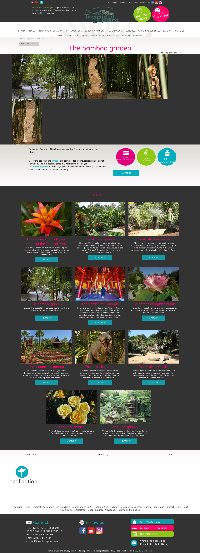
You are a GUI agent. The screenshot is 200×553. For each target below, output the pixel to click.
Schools (130, 31)
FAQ (136, 2)
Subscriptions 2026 (95, 31)
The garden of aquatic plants (154, 304)
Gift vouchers (74, 31)
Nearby (126, 35)
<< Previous (30, 454)
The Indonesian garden (46, 367)
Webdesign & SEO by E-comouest (137, 551)
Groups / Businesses (149, 31)
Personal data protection (98, 551)
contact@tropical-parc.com (42, 541)
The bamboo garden (46, 304)
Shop (116, 35)
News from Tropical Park (96, 35)
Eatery (166, 31)
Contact (122, 2)
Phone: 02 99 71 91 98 (39, 534)
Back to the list (29, 43)
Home (21, 39)
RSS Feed (115, 551)
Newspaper (145, 2)
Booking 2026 (116, 31)
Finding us (178, 31)
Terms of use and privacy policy (62, 551)
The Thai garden (125, 427)
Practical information (50, 31)
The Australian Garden (153, 239)
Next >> (172, 454)
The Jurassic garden (100, 367)
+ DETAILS (46, 259)
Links (130, 2)
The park (20, 31)
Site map (81, 551)
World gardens (41, 39)
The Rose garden (71, 427)
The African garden (100, 239)
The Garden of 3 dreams (100, 304)
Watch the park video (152, 541)
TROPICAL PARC (36, 527)
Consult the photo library (154, 544)
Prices (31, 31)
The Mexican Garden (154, 367)
